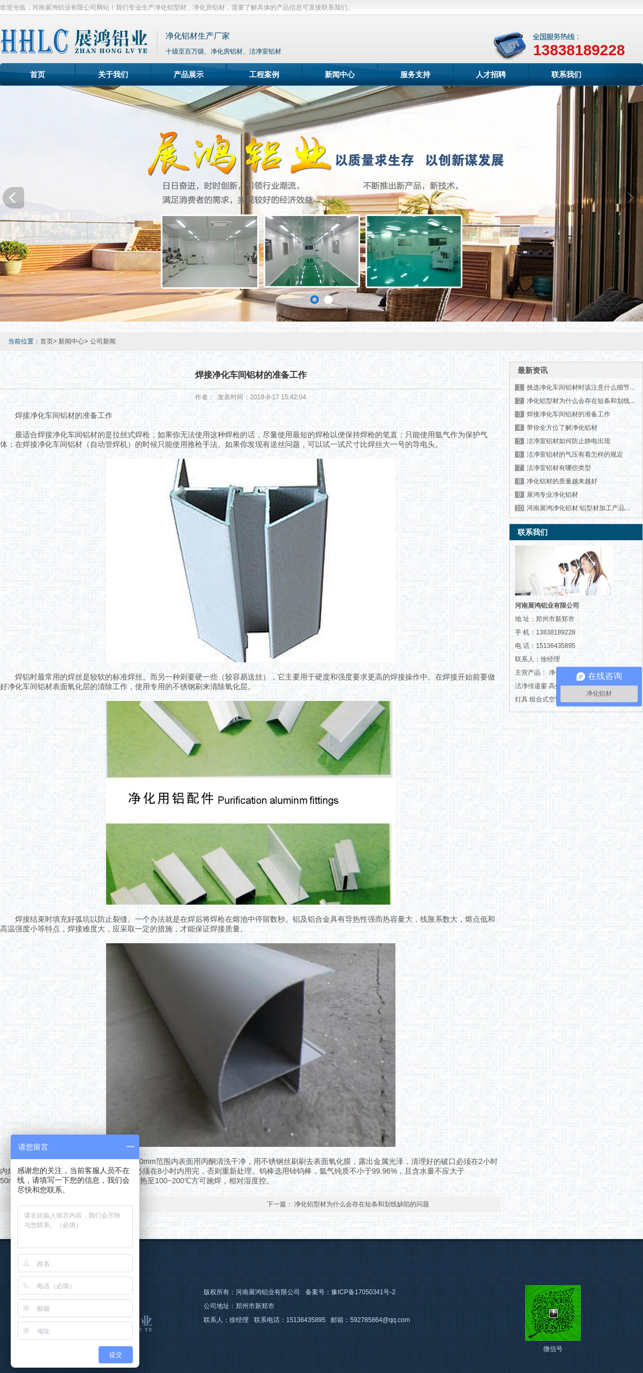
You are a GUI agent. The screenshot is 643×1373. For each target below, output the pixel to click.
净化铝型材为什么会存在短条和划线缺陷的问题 (361, 1204)
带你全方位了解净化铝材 (562, 427)
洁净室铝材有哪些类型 (559, 468)
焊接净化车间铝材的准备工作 (568, 414)
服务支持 (415, 74)
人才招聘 (491, 74)
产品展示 (189, 74)
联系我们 (566, 74)
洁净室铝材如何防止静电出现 (568, 441)
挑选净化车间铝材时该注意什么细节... (581, 387)
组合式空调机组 (551, 699)
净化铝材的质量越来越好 (562, 481)
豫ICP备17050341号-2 (363, 1292)
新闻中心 (340, 74)
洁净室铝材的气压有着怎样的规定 (575, 454)
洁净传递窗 (531, 686)
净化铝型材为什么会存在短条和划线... (581, 401)
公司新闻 (103, 341)
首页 (37, 74)
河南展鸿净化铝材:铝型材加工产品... (578, 508)
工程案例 (264, 74)
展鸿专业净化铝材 (552, 494)
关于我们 (113, 74)
